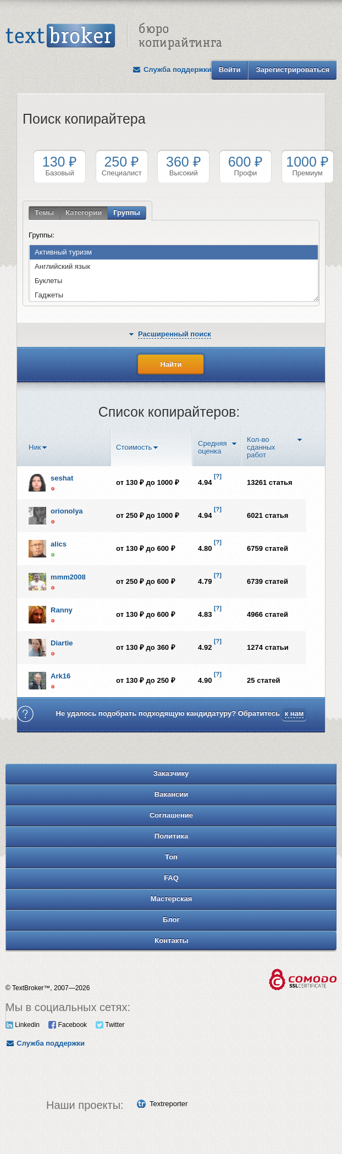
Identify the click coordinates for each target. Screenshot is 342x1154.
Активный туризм (61, 252)
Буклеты (46, 281)
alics (59, 544)
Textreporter (168, 1104)
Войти (230, 69)
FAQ (171, 878)
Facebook (67, 1025)
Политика (171, 836)
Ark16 (60, 676)
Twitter (110, 1025)
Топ (171, 857)
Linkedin (22, 1025)
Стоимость (134, 447)
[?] (218, 476)
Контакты (171, 940)
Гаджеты (46, 295)
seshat (62, 478)
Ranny (62, 610)
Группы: (41, 235)
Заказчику (171, 773)
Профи (245, 165)
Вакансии (171, 794)
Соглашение (171, 815)
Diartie (62, 643)
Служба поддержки (172, 69)
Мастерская (171, 899)
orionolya (67, 511)
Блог (171, 919)
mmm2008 (68, 577)
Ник (35, 447)
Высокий (183, 165)
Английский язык (60, 267)
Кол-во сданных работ (261, 447)
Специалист (122, 165)
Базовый (60, 165)
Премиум (308, 165)
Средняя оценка (212, 447)
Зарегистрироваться (292, 69)
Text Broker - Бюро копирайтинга (113, 36)
